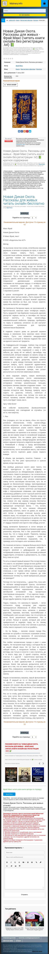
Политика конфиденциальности (29, 938)
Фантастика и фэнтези (28, 69)
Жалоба (9, 141)
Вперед (24, 213)
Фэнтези (39, 69)
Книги (18, 69)
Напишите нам (20, 144)
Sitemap (18, 941)
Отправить (24, 894)
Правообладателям (9, 938)
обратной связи (37, 951)
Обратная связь (8, 941)
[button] (7, 862)
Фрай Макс (19, 66)
